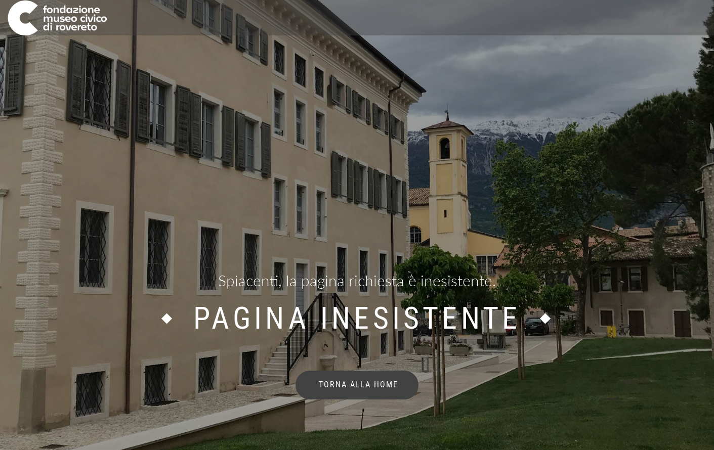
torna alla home (357, 384)
